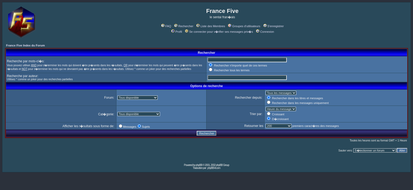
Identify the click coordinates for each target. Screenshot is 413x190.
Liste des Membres (210, 26)
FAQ (166, 26)
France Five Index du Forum (25, 45)
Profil (176, 31)
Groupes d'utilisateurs (244, 26)
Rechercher (183, 26)
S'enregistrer (274, 26)
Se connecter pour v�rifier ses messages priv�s (219, 31)
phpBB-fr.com (213, 168)
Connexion (265, 31)
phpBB (199, 165)
